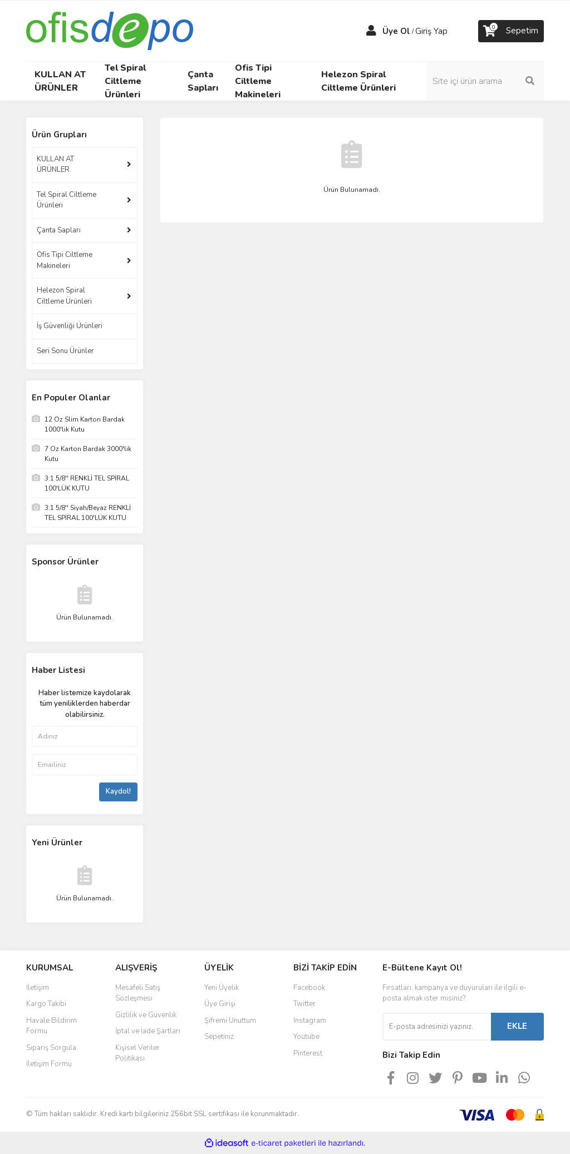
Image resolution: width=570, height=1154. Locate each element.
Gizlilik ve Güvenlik (145, 1015)
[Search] (485, 81)
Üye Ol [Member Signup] (396, 31)
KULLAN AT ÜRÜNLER (55, 164)
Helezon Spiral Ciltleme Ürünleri (64, 295)
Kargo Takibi (46, 1004)
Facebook (309, 988)
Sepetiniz (219, 1037)
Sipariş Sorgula (51, 1048)
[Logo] (109, 30)
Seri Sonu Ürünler (65, 351)
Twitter (304, 1004)
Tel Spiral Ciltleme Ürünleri (66, 200)
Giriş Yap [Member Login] (431, 31)
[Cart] (511, 31)
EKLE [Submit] (517, 1026)
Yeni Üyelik (221, 988)
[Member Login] (371, 31)
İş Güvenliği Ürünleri (69, 326)
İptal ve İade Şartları (147, 1031)
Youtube (306, 1037)
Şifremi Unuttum (230, 1021)
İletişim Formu (49, 1064)
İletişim (37, 988)
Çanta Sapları (59, 230)
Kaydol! (118, 791)
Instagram (309, 1021)
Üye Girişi (219, 1004)
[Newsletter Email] (436, 1027)
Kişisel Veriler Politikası (137, 1053)
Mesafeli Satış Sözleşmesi (137, 993)
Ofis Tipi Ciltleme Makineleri (64, 260)
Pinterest (307, 1053)
